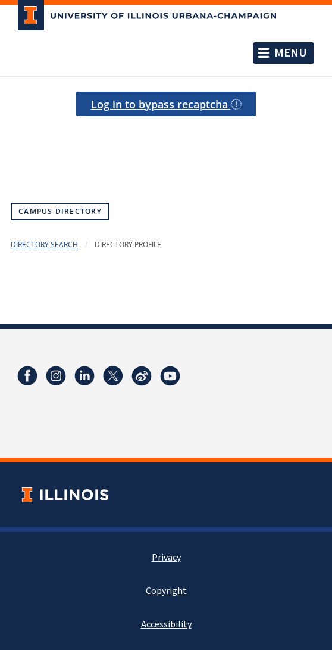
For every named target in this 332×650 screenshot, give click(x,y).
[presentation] (166, 146)
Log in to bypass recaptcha (166, 104)
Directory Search (44, 245)
